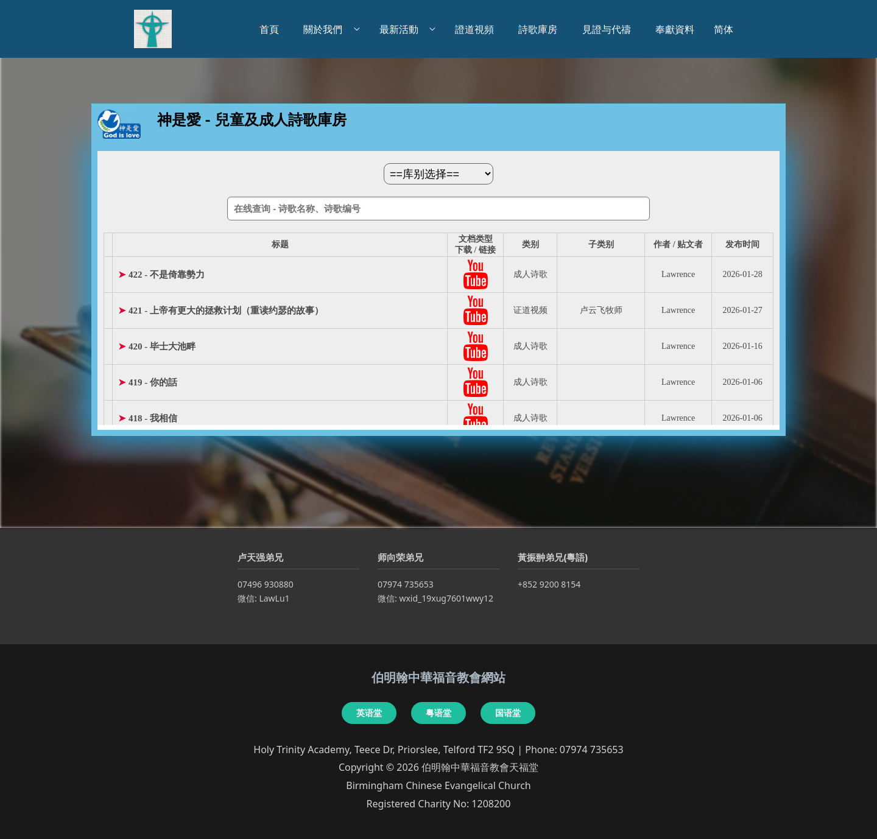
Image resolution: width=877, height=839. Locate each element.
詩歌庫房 (540, 29)
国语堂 (508, 712)
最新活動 (401, 29)
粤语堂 (438, 712)
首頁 (271, 29)
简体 (723, 29)
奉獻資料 (674, 29)
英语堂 (369, 712)
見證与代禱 (609, 29)
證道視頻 (477, 29)
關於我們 (325, 29)
